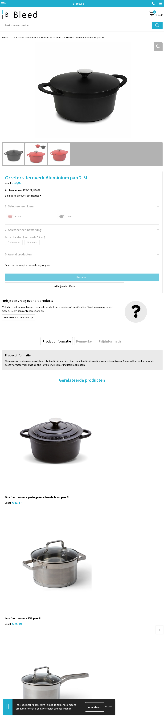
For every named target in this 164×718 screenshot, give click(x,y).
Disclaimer (89, 690)
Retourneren (9, 690)
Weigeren (108, 707)
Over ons (88, 626)
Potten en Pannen (51, 37)
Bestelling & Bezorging (14, 681)
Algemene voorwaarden (97, 676)
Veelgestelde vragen (95, 631)
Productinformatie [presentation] (56, 341)
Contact (6, 676)
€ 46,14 (93, 570)
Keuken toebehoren (27, 37)
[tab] (57, 341)
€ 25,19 (93, 475)
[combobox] (77, 25)
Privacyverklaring (93, 685)
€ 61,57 (13, 475)
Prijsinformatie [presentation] (110, 341)
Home (5, 37)
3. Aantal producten (18, 254)
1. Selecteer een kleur (19, 206)
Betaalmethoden (11, 685)
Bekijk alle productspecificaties (23, 195)
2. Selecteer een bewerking (23, 230)
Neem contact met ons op (18, 317)
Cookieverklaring (93, 681)
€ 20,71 (13, 570)
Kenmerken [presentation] (85, 341)
